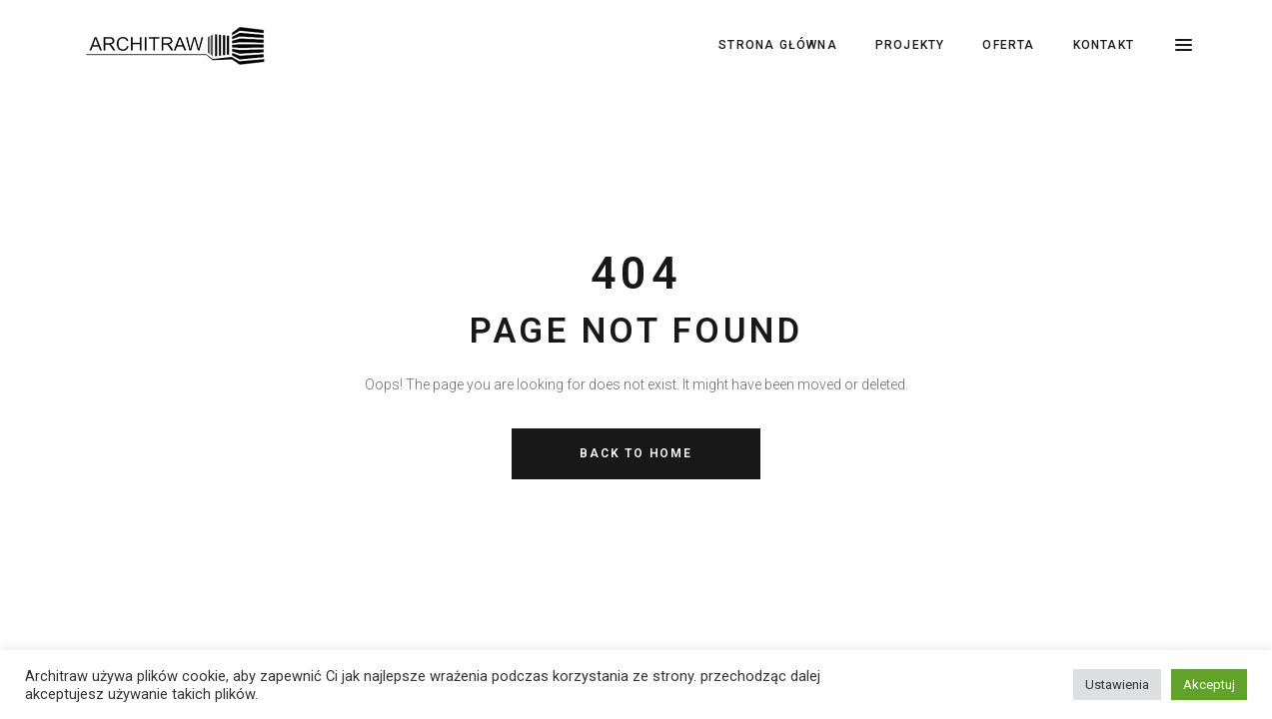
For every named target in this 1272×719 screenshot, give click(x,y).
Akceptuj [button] (1209, 684)
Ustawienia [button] (1117, 684)
